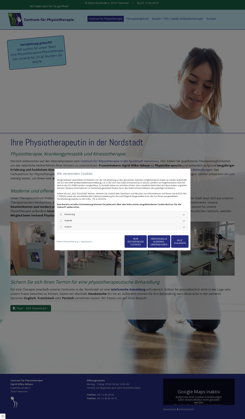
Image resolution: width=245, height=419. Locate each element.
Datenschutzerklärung (67, 241)
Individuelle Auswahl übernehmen (143, 241)
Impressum (86, 241)
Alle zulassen (174, 241)
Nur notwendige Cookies (113, 241)
